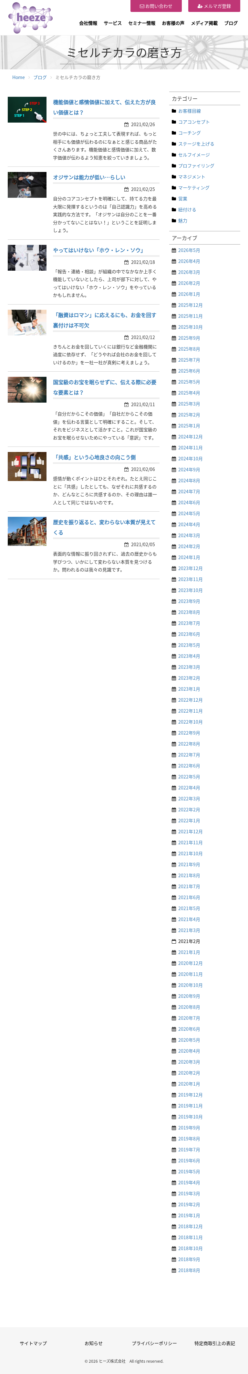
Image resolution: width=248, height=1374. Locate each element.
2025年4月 (189, 392)
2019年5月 (189, 1171)
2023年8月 (189, 612)
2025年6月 (189, 370)
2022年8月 (189, 743)
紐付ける (187, 209)
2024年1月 (189, 557)
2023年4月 (189, 656)
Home (18, 77)
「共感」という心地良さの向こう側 (94, 457)
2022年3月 (189, 798)
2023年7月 (189, 623)
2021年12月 (190, 831)
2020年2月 (189, 1072)
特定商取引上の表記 (214, 1343)
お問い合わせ (156, 6)
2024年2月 (189, 546)
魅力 (182, 220)
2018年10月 (190, 1248)
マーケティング (194, 187)
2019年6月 (189, 1160)
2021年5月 (189, 908)
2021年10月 (190, 853)
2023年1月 (189, 689)
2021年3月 (189, 930)
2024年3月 (189, 535)
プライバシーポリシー (154, 1343)
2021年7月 (189, 886)
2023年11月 (190, 579)
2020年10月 (190, 985)
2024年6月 (189, 502)
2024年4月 (189, 524)
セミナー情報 (141, 23)
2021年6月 (189, 897)
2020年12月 (190, 963)
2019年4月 (189, 1182)
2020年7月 (189, 1018)
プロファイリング (196, 165)
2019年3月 (189, 1193)
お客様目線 (189, 110)
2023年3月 (189, 667)
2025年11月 (190, 316)
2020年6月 (189, 1029)
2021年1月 (189, 952)
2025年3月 (189, 403)
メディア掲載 (204, 23)
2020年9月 (189, 996)
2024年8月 (189, 480)
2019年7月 (189, 1149)
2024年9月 (189, 469)
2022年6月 (189, 765)
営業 (182, 198)
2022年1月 (189, 820)
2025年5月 (189, 381)
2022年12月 (190, 700)
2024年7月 (189, 491)
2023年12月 (190, 568)
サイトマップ (33, 1343)
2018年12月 (190, 1226)
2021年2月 (189, 941)
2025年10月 (190, 327)
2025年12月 (190, 305)
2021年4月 (189, 919)
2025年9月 (189, 338)
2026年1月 (189, 294)
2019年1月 (189, 1215)
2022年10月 (190, 721)
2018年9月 (189, 1259)
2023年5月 (189, 645)
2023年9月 (189, 601)
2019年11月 (190, 1105)
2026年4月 (189, 261)
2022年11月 (190, 710)
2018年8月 (189, 1270)
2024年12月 (190, 436)
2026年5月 (189, 250)
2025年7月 (189, 359)
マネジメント (191, 176)
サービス (113, 23)
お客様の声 (173, 23)
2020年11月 (190, 974)
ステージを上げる (196, 143)
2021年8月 (189, 875)
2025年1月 (189, 425)
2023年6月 (189, 634)
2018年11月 (190, 1237)
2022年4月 (189, 787)
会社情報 (88, 23)
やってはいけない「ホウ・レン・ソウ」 (99, 250)
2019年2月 (189, 1204)
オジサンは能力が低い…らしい (89, 177)
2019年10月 (190, 1116)
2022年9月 (189, 732)
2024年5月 (189, 513)
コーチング (189, 132)
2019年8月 (189, 1138)
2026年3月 (189, 272)
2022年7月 (189, 754)
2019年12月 (190, 1094)
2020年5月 (189, 1040)
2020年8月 (189, 1007)
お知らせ (94, 1343)
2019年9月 (189, 1127)
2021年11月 (190, 842)
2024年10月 (190, 458)
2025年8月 (189, 349)
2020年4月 (189, 1051)
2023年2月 (189, 678)
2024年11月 (190, 447)
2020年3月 (189, 1061)
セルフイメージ (194, 154)
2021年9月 (189, 864)
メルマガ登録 (214, 6)
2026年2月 (189, 283)
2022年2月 (189, 809)
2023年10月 (190, 590)
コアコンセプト (194, 121)
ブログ (231, 23)
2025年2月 (189, 414)
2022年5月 (189, 776)
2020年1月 (189, 1083)
